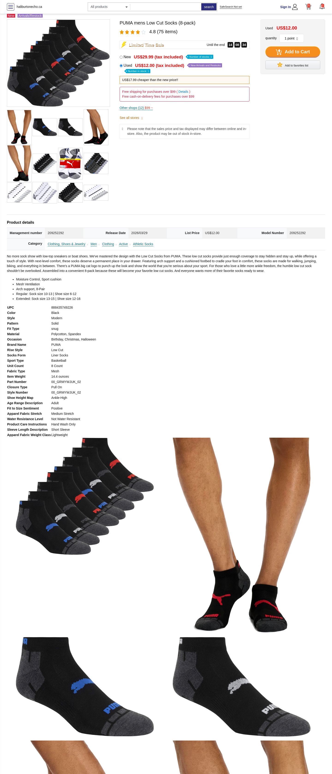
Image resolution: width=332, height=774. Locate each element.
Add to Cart (293, 52)
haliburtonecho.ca (29, 7)
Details (183, 91)
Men (94, 244)
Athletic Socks (143, 244)
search (209, 7)
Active (123, 244)
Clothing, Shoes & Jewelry (66, 244)
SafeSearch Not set (231, 6)
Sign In (285, 7)
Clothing (108, 244)
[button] (322, 6)
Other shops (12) (136, 108)
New (168, 56)
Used (173, 68)
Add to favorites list (292, 64)
